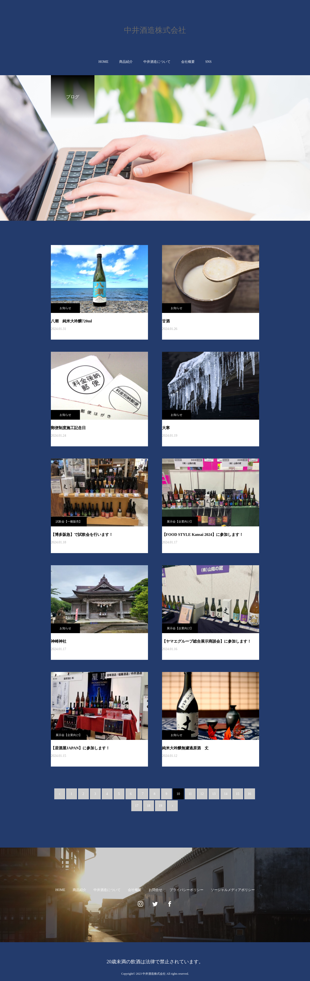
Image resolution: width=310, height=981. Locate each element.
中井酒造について (156, 62)
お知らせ (65, 308)
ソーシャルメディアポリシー (233, 890)
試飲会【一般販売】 (69, 521)
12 (202, 794)
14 (225, 794)
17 (137, 806)
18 (148, 806)
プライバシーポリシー (186, 890)
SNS (208, 62)
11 (190, 794)
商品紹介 (126, 62)
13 (214, 794)
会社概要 (188, 62)
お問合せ (155, 890)
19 (160, 806)
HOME (103, 62)
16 (249, 794)
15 (237, 794)
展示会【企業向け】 (180, 521)
